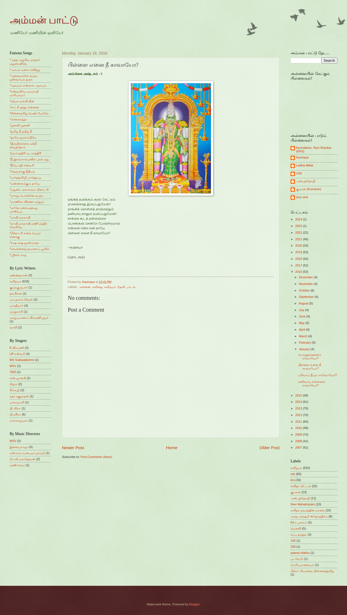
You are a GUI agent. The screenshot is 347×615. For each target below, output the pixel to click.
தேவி (121, 286)
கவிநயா (110, 286)
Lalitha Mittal (304, 165)
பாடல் (131, 286)
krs (293, 480)
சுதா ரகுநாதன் (19, 396)
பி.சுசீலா (15, 414)
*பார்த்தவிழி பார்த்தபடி (26, 177)
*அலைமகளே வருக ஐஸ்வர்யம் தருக (23, 77)
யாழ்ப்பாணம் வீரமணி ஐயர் (29, 317)
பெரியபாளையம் (302, 565)
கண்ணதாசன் (19, 275)
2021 (299, 239)
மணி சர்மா (17, 465)
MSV (13, 366)
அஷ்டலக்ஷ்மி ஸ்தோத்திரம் (309, 516)
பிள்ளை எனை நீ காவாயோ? (309, 366)
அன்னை (84, 286)
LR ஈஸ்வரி (17, 353)
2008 (299, 441)
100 (293, 540)
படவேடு (297, 558)
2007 (299, 447)
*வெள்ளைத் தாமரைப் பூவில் (29, 248)
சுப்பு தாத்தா (299, 534)
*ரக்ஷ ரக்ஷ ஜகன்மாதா (24, 242)
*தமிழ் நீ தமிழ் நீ (21, 131)
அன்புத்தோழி (305, 181)
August (304, 303)
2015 (299, 395)
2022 (299, 232)
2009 (299, 434)
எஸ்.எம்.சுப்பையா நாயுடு (27, 453)
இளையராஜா (19, 447)
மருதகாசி (16, 311)
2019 (299, 252)
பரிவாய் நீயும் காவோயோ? (317, 375)
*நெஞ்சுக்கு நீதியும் (22, 171)
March (303, 336)
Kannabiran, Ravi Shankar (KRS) (314, 149)
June (302, 316)
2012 (299, 415)
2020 (299, 245)
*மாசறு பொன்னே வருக (26, 195)
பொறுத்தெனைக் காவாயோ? (309, 356)
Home (171, 447)
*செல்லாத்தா (18, 119)
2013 (299, 408)
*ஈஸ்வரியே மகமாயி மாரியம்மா (24, 93)
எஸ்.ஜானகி (18, 378)
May (302, 323)
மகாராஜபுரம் (19, 420)
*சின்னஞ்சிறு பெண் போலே (29, 113)
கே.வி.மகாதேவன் (22, 459)
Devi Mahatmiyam (303, 504)
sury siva (302, 197)
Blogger (194, 604)
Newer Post (73, 447)
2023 (299, 226)
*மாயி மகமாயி (20, 217)
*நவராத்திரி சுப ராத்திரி (25, 153)
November (306, 283)
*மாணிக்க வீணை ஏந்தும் (27, 201)
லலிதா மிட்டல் (301, 486)
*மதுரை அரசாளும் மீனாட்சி (29, 189)
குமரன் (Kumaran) (308, 189)
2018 (299, 258)
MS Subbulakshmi (22, 360)
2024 (299, 219)
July (302, 310)
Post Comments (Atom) (96, 456)
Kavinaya (302, 157)
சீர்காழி (15, 390)
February (305, 342)
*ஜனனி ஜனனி (20, 125)
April (302, 329)
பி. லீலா (15, 408)
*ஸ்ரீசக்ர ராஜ (18, 255)
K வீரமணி (17, 347)
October (304, 290)
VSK (299, 173)
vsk (293, 474)
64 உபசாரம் (299, 522)
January (304, 349)
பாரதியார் (16, 305)
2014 (299, 401)
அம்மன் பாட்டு (44, 20)
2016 (299, 271)
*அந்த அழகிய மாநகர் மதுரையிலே (25, 61)
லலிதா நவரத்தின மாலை (308, 510)
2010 (299, 428)
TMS (13, 372)
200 (293, 546)
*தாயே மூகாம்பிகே (23, 137)
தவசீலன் (16, 293)
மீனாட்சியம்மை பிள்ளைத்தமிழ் (312, 571)
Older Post (269, 447)
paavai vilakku (300, 552)
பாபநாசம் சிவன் (21, 299)
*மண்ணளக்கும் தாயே (25, 183)
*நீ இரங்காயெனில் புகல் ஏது (29, 159)
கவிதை (97, 286)
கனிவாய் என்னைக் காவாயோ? (311, 383)
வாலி (13, 327)
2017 (299, 265)
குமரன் (295, 492)
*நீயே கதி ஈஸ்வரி (22, 165)
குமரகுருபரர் (19, 287)
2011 (299, 421)
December (306, 277)
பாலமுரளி (17, 402)
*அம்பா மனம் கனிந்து (25, 69)
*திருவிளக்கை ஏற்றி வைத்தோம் (23, 145)
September (307, 296)
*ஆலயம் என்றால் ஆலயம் (28, 85)
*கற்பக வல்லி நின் (22, 101)
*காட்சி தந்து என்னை (24, 107)
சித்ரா (13, 384)
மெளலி (296, 528)
